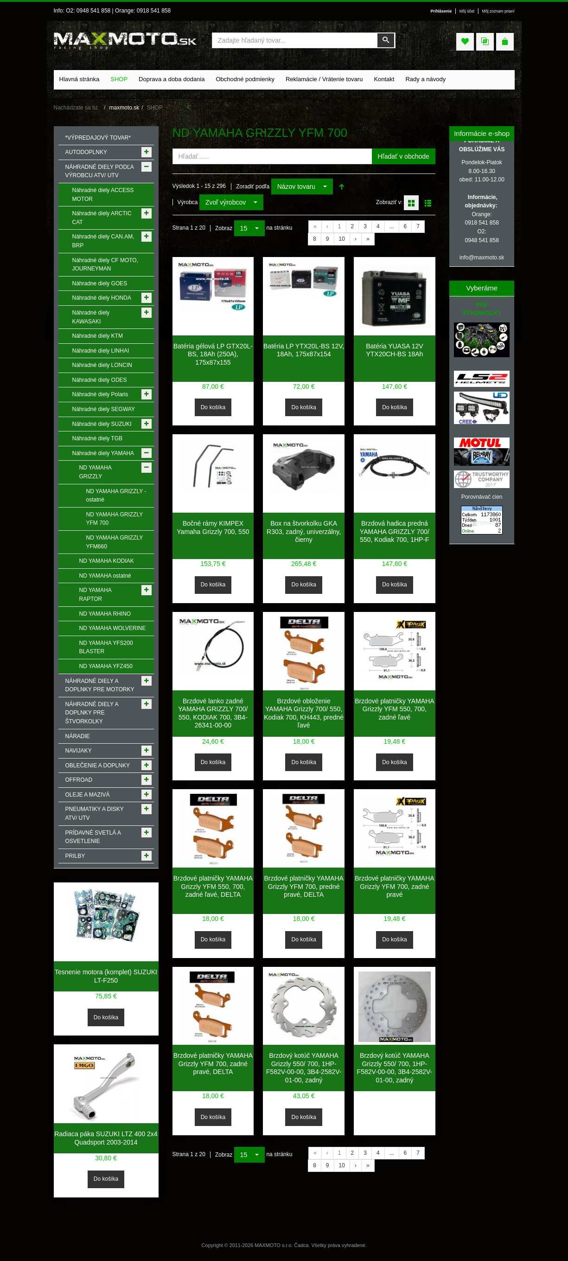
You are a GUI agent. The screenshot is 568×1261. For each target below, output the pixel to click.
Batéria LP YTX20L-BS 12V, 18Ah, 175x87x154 (303, 350)
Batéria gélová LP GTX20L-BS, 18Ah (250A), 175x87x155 (213, 354)
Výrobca (188, 202)
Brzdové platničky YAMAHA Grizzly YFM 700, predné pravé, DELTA (303, 886)
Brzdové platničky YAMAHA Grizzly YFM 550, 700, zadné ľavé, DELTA (213, 886)
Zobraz (223, 228)
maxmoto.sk (124, 107)
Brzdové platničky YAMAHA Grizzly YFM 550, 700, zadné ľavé (394, 709)
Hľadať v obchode (403, 156)
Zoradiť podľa (252, 186)
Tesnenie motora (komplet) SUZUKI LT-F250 (106, 976)
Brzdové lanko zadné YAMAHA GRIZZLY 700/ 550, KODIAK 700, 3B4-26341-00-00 (213, 713)
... (391, 226)
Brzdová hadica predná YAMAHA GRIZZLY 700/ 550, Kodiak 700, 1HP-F (394, 531)
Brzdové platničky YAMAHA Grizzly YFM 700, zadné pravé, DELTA (213, 1063)
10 (342, 239)
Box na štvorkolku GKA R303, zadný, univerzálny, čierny (304, 531)
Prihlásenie (441, 11)
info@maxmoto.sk (482, 257)
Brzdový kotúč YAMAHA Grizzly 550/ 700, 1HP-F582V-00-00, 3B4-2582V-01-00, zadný (304, 1068)
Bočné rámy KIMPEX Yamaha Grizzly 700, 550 (213, 527)
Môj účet (467, 11)
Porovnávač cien (482, 497)
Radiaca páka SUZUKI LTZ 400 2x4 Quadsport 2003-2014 (105, 1138)
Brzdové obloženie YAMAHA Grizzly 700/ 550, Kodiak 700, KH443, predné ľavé (304, 713)
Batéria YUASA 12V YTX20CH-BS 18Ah (394, 350)
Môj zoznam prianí (498, 11)
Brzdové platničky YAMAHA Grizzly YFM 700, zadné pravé (394, 886)
